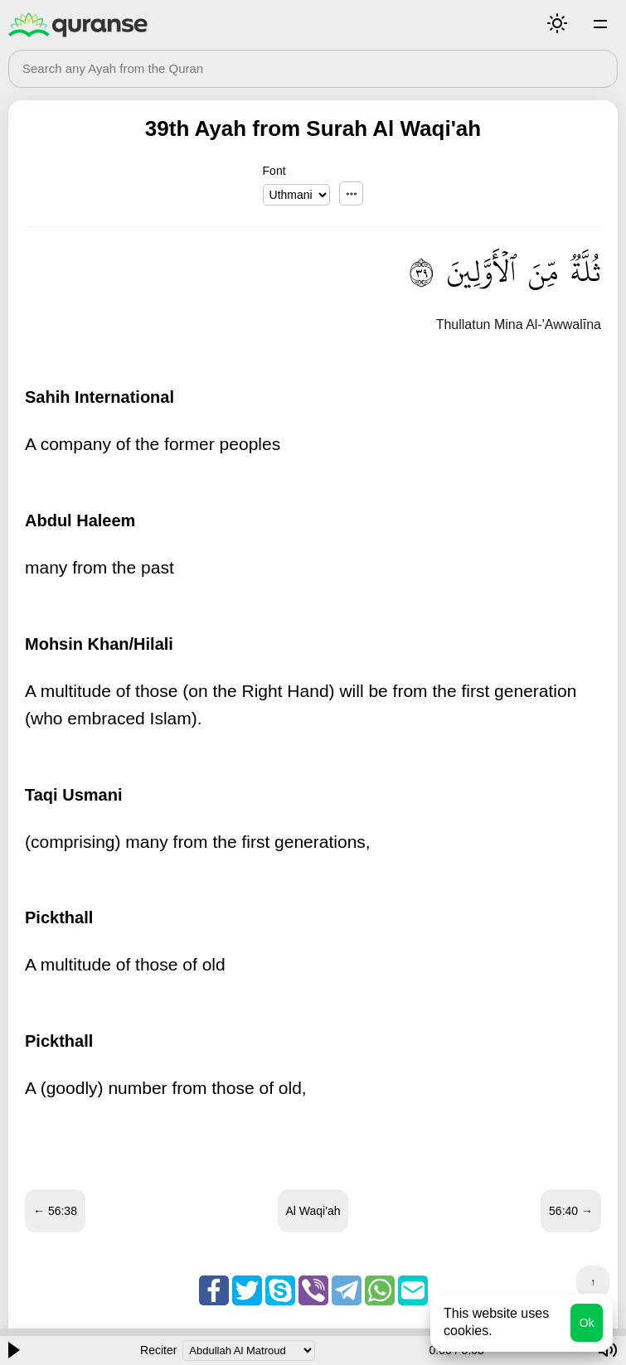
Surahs (600, 23)
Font (274, 170)
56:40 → (571, 1210)
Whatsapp (380, 1290)
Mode (557, 23)
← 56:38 (55, 1210)
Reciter (158, 1350)
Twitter (247, 1290)
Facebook (214, 1290)
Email (413, 1290)
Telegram (347, 1290)
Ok (587, 1322)
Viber (313, 1290)
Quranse (78, 24)
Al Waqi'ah (313, 1210)
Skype (280, 1290)
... (351, 194)
